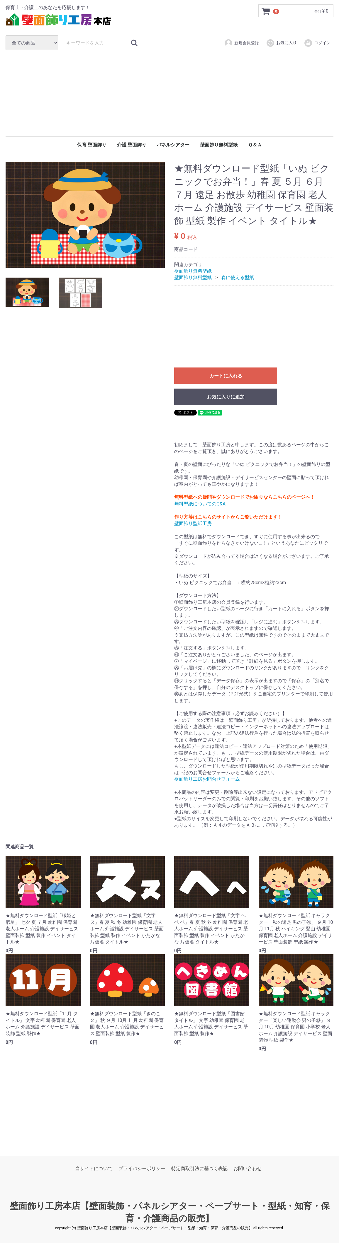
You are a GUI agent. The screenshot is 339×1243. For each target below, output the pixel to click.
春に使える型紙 (237, 278)
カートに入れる (225, 376)
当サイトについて (94, 1168)
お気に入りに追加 (226, 397)
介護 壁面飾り (131, 145)
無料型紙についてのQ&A (200, 504)
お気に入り (281, 43)
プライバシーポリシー (141, 1168)
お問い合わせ (247, 1168)
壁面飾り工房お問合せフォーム (207, 779)
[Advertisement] (169, 93)
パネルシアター (173, 145)
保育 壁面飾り (91, 145)
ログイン (317, 43)
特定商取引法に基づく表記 (199, 1168)
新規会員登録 (241, 43)
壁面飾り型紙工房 (193, 523)
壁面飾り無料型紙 (219, 145)
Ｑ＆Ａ (255, 145)
